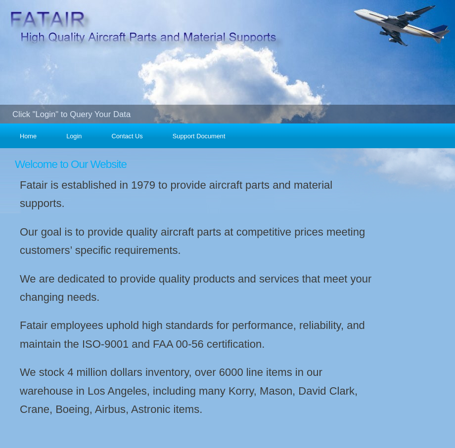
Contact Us (126, 136)
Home (28, 136)
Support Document (199, 136)
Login (74, 136)
